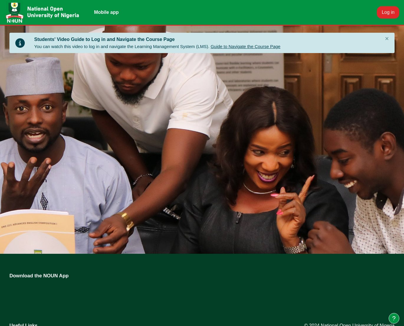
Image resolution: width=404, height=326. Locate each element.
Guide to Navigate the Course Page (245, 46)
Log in (388, 12)
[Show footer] (394, 318)
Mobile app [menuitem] (106, 12)
